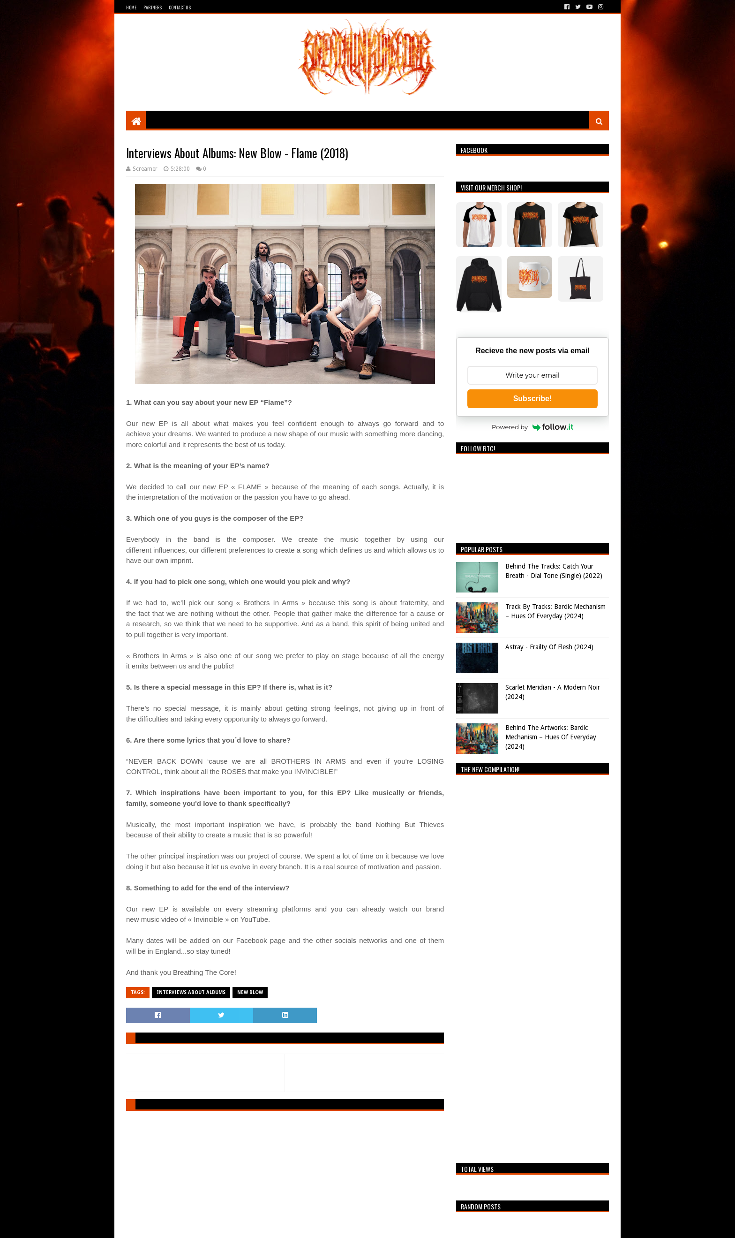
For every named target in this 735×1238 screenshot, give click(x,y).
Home (131, 7)
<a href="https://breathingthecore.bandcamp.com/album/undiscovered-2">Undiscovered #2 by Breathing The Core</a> (532, 966)
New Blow (250, 992)
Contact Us (180, 7)
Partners (152, 7)
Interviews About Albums (191, 992)
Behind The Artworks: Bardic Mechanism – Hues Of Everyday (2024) (550, 737)
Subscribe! (532, 399)
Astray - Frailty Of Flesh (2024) (549, 647)
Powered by (532, 427)
